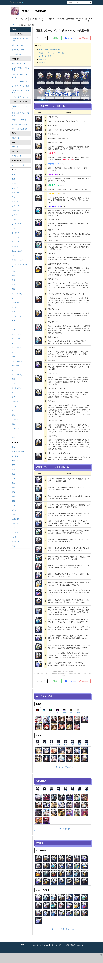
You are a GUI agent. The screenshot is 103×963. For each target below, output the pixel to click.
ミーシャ (15, 460)
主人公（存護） (17, 375)
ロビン (14, 325)
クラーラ (15, 402)
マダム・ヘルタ (17, 260)
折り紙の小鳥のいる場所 (20, 124)
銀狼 (13, 424)
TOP (22, 945)
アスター (15, 532)
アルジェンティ (17, 348)
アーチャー (16, 210)
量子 (64, 711)
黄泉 (13, 312)
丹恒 (13, 546)
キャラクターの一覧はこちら (63, 767)
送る (55, 38)
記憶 (86, 742)
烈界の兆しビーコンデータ (20, 107)
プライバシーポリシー (57, 945)
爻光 (13, 179)
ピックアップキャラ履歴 (20, 86)
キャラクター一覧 (18, 165)
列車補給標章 (16, 54)
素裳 (13, 501)
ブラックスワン (17, 334)
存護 (72, 742)
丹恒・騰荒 (16, 192)
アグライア (16, 255)
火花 (13, 174)
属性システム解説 (18, 45)
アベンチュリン (17, 316)
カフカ (14, 406)
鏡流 (13, 357)
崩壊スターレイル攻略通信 (34, 11)
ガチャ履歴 (60, 19)
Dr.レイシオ (16, 339)
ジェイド (15, 298)
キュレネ (15, 188)
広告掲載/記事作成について (74, 945)
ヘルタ (14, 537)
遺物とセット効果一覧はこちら (63, 929)
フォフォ (15, 352)
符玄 (13, 370)
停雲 (13, 492)
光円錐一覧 (33, 19)
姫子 (13, 411)
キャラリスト (24, 20)
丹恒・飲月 (16, 366)
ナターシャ (16, 541)
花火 (13, 330)
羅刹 (13, 415)
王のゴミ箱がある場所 (19, 129)
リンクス (15, 478)
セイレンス (16, 206)
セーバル (15, 514)
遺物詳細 (42, 62)
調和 (58, 742)
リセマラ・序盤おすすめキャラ (20, 76)
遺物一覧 (51, 19)
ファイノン (16, 219)
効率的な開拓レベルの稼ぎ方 (20, 91)
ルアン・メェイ (17, 343)
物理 (78, 711)
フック (14, 505)
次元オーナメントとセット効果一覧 (51, 53)
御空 (13, 487)
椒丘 (13, 285)
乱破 (13, 271)
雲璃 (13, 289)
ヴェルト (15, 433)
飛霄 (13, 280)
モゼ (13, 447)
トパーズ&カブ (17, 361)
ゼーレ (14, 438)
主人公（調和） (17, 294)
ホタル (14, 321)
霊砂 (13, 276)
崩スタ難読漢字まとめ (19, 81)
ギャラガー (16, 456)
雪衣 (13, 465)
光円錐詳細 (42, 59)
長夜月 (14, 197)
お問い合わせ (44, 945)
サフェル (15, 228)
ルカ (13, 483)
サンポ (14, 510)
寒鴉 (13, 469)
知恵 (51, 742)
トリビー (15, 246)
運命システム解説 (18, 50)
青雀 (13, 496)
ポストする (42, 38)
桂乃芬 (14, 474)
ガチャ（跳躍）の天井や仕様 (20, 40)
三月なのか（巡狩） (19, 451)
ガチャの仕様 (88, 20)
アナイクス (16, 242)
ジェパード (16, 420)
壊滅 (37, 742)
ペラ (13, 528)
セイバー (15, 215)
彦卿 (13, 379)
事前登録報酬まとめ (19, 63)
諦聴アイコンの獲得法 (19, 120)
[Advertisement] (50, 958)
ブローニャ (16, 429)
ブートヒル (16, 303)
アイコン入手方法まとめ (20, 97)
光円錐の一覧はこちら (63, 829)
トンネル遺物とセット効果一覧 (50, 49)
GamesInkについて (32, 945)
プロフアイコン (79, 20)
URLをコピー (85, 38)
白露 (13, 384)
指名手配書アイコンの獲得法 (20, 114)
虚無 (65, 742)
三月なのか (16, 519)
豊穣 (79, 742)
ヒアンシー (16, 237)
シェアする (70, 38)
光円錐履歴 (70, 19)
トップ (14, 19)
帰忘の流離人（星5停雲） (19, 266)
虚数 (71, 711)
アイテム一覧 (42, 20)
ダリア (14, 183)
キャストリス (16, 224)
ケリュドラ (16, 201)
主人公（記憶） (17, 251)
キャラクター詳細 (45, 56)
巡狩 (44, 742)
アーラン (15, 523)
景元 (13, 397)
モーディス (16, 233)
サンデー (15, 307)
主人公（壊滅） (17, 388)
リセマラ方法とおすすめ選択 (20, 69)
